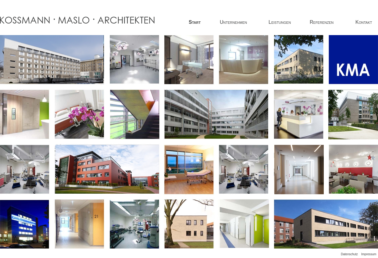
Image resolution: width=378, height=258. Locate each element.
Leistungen (280, 22)
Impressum (368, 254)
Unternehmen (233, 22)
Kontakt (363, 22)
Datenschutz (349, 254)
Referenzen (321, 22)
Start (195, 22)
